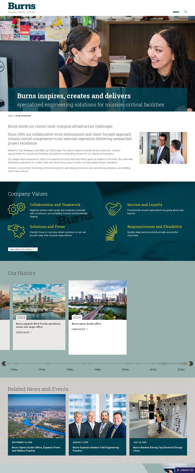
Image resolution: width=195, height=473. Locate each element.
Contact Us (185, 470)
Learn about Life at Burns (24, 249)
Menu (176, 12)
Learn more (24, 332)
